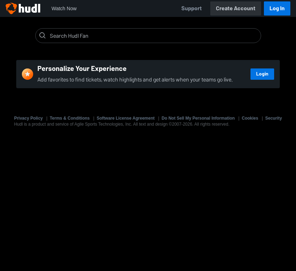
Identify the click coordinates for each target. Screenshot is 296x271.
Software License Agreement (126, 118)
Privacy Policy (28, 118)
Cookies (250, 118)
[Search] (154, 35)
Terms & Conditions (70, 118)
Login (262, 74)
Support (191, 8)
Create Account (235, 8)
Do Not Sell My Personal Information (198, 118)
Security (273, 118)
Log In (277, 8)
